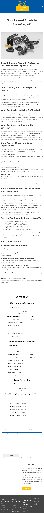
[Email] (11, 430)
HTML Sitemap (37, 504)
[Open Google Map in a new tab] (5, 510)
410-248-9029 (36, 396)
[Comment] (22, 440)
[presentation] (22, 451)
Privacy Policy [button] (37, 503)
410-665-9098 (33, 319)
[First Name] (11, 426)
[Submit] (11, 455)
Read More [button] (26, 488)
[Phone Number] (32, 430)
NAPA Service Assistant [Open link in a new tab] (22, 8)
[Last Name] (32, 426)
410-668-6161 (33, 357)
